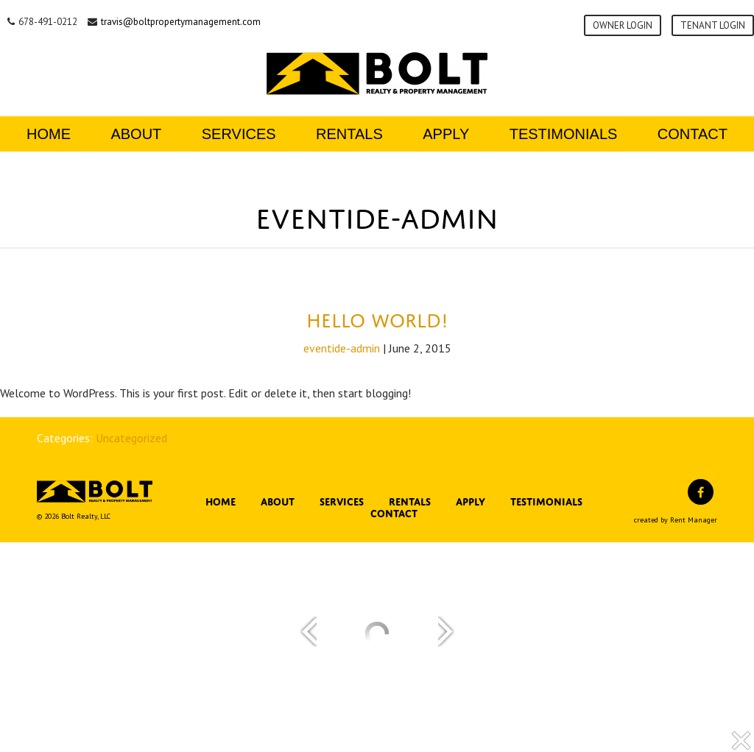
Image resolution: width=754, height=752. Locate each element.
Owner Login (622, 25)
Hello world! (377, 317)
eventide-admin (341, 348)
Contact (692, 134)
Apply (446, 134)
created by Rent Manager (675, 520)
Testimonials (564, 134)
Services (239, 134)
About (135, 134)
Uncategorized (131, 437)
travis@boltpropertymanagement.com (181, 21)
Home (49, 134)
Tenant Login (712, 25)
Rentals (349, 134)
